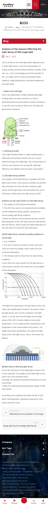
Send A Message (24, 500)
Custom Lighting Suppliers (11, 471)
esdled (38, 490)
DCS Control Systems (28, 484)
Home (9, 27)
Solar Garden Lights (9, 478)
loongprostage (28, 471)
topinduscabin (23, 478)
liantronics (37, 471)
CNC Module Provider (26, 490)
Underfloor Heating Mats (27, 487)
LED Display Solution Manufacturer (14, 481)
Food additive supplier (10, 490)
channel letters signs (9, 487)
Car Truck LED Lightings (10, 484)
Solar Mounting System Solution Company (17, 474)
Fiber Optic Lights (19, 468)
